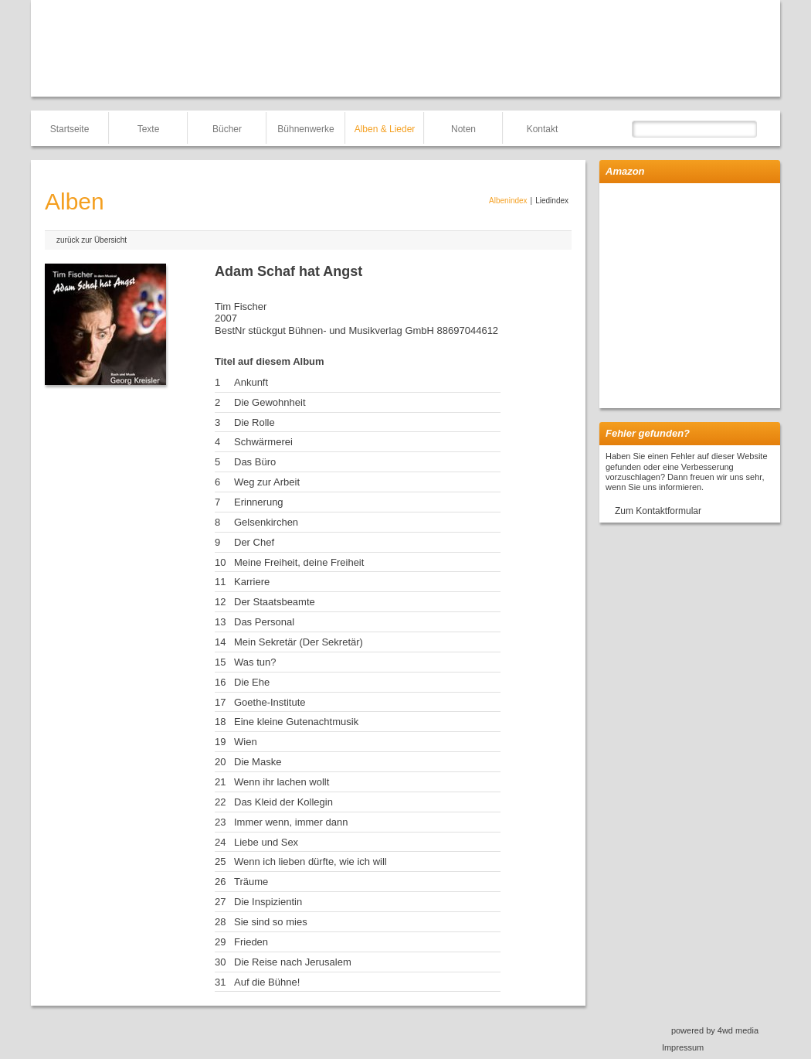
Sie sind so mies (270, 922)
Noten (463, 129)
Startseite (70, 129)
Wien (245, 741)
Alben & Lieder (385, 129)
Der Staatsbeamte (274, 602)
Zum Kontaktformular (658, 511)
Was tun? (255, 662)
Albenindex (508, 200)
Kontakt (542, 129)
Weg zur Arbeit (267, 482)
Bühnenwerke (305, 129)
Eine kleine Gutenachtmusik (296, 721)
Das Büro (255, 462)
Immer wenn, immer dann (291, 822)
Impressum (683, 1047)
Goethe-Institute (270, 702)
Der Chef (254, 542)
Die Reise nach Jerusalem (292, 962)
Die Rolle (254, 422)
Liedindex (551, 200)
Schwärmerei (263, 442)
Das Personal (264, 622)
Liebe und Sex (266, 842)
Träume (251, 881)
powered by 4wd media (714, 1030)
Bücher (227, 129)
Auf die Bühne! (267, 982)
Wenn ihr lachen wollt (281, 782)
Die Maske (257, 762)
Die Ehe (252, 682)
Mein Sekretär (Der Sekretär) (298, 642)
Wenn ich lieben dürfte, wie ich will (310, 861)
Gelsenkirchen (266, 522)
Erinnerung (258, 502)
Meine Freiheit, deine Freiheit (299, 562)
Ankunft (251, 382)
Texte (148, 129)
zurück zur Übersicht (91, 240)
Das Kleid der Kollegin (283, 802)
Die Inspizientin (268, 901)
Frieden (251, 942)
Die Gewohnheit (270, 402)
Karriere (252, 581)
